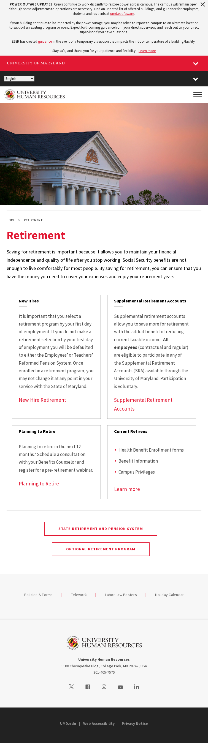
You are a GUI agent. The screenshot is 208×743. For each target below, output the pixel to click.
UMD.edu (68, 723)
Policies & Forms (38, 594)
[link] (56, 357)
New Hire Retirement (42, 400)
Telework (79, 594)
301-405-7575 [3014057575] (104, 672)
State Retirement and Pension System (100, 528)
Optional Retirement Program (100, 549)
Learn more (147, 50)
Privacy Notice (135, 723)
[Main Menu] (197, 95)
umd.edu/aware (122, 13)
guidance (45, 41)
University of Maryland (36, 63)
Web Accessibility (99, 723)
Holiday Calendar (169, 594)
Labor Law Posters (121, 594)
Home (11, 220)
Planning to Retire (39, 483)
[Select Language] (19, 78)
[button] (195, 79)
